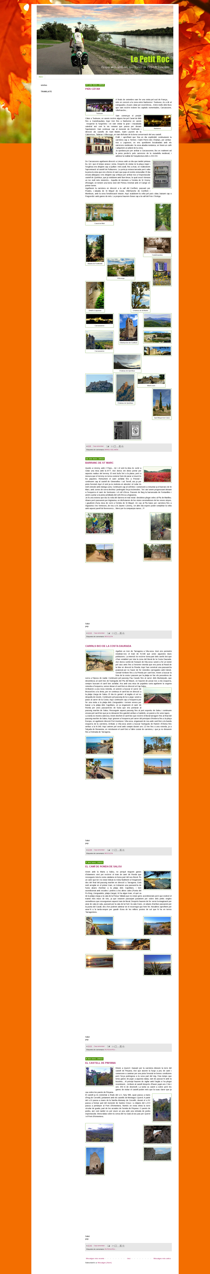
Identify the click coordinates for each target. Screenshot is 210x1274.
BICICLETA (109, 636)
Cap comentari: (98, 446)
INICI (41, 77)
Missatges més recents (95, 1258)
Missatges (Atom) (105, 1263)
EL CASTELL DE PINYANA (100, 1063)
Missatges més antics (162, 1258)
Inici (128, 1258)
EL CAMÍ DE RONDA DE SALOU (103, 866)
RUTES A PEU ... (111, 1049)
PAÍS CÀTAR (92, 89)
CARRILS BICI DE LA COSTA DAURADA (108, 646)
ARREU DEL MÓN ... (112, 449)
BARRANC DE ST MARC (99, 462)
